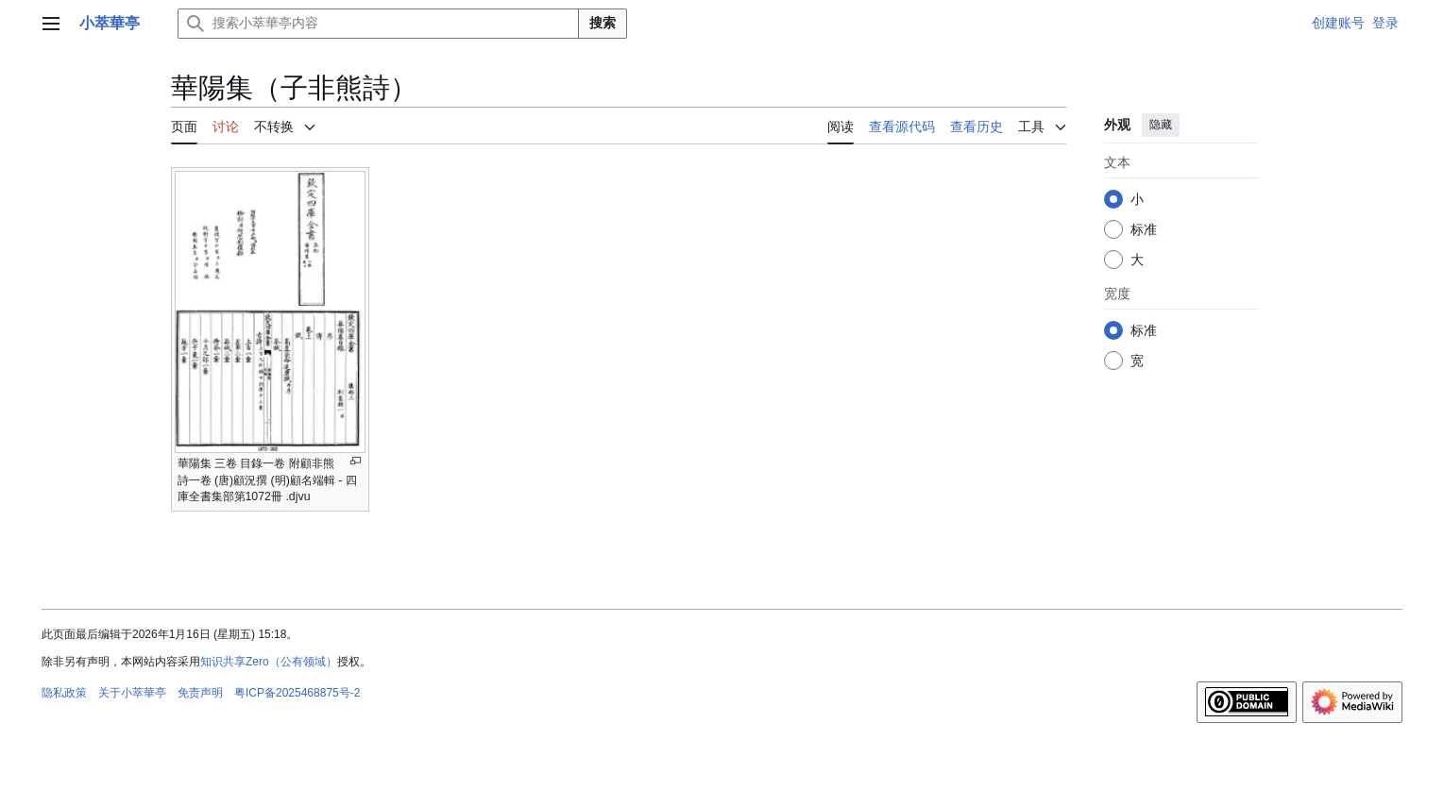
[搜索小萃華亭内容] (378, 23)
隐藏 (1159, 124)
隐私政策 (64, 692)
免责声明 (200, 692)
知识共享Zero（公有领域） (268, 661)
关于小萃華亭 (132, 692)
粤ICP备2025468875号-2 (297, 692)
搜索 (602, 22)
